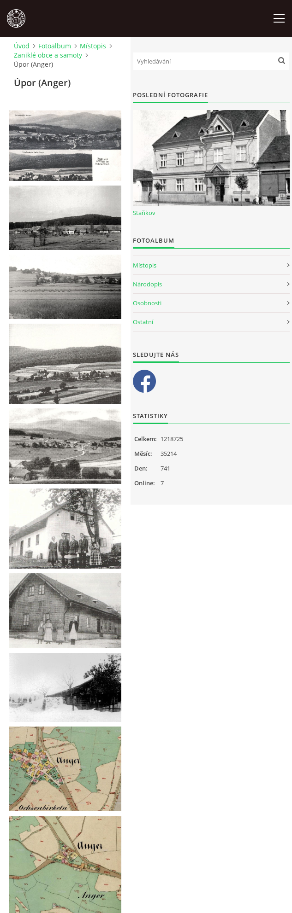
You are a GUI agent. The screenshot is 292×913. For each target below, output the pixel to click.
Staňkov (144, 213)
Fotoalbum (54, 45)
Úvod (22, 45)
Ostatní (143, 322)
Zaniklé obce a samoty (48, 55)
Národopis (147, 284)
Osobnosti (147, 303)
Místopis (93, 45)
